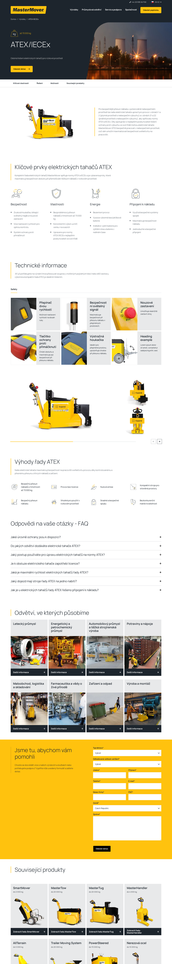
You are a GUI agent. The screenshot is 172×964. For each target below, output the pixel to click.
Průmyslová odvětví (91, 9)
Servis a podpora (113, 9)
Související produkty (75, 83)
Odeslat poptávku (151, 10)
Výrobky (74, 9)
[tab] (14, 289)
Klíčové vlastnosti (21, 83)
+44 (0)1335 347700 (138, 2)
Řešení (40, 83)
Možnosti (55, 83)
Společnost (131, 9)
